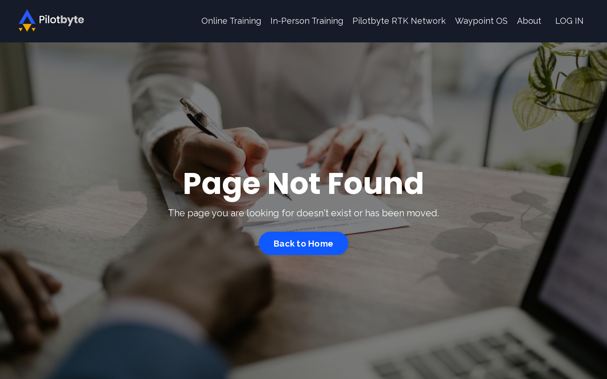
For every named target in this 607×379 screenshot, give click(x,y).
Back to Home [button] (303, 243)
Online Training (231, 21)
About (529, 21)
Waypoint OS (481, 21)
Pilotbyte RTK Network (399, 21)
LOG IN (569, 21)
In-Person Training (306, 21)
